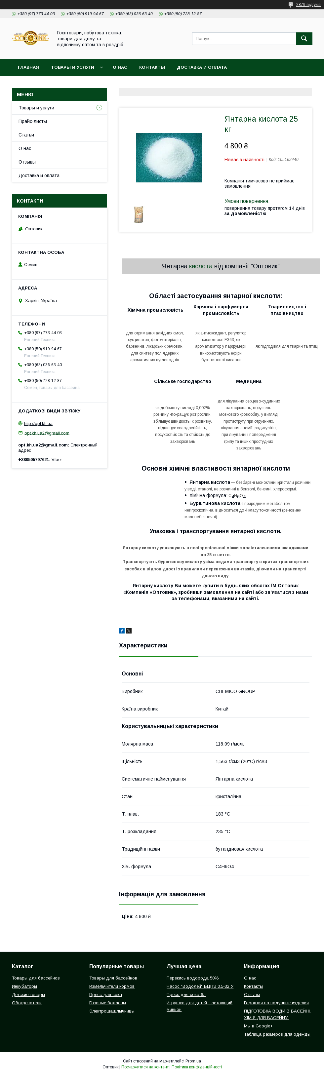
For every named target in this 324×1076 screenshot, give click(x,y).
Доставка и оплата (202, 67)
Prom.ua (193, 1061)
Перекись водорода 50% (193, 978)
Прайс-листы (33, 121)
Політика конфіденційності (197, 1067)
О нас (120, 67)
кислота (201, 266)
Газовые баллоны (107, 1002)
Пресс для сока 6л (186, 994)
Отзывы (27, 162)
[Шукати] (304, 38)
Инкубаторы (24, 986)
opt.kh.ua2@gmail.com (46, 432)
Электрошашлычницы (112, 1011)
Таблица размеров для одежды (277, 1034)
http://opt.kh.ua (38, 423)
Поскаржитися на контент (145, 1067)
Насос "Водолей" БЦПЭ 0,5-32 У (200, 986)
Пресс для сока (105, 994)
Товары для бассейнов (36, 978)
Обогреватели (27, 1002)
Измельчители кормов (112, 986)
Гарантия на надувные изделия (276, 1002)
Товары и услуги (72, 67)
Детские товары (28, 994)
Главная (28, 67)
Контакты (152, 67)
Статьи (26, 134)
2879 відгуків (308, 4)
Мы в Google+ (258, 1025)
